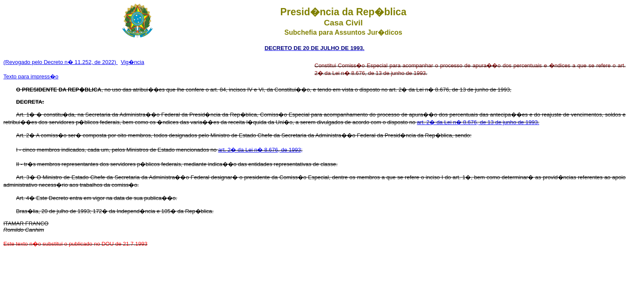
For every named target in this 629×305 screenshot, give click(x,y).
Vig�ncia (132, 62)
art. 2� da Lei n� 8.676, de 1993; (260, 150)
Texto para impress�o (30, 76)
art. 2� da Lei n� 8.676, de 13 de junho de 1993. (478, 122)
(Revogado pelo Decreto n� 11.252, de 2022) (60, 62)
